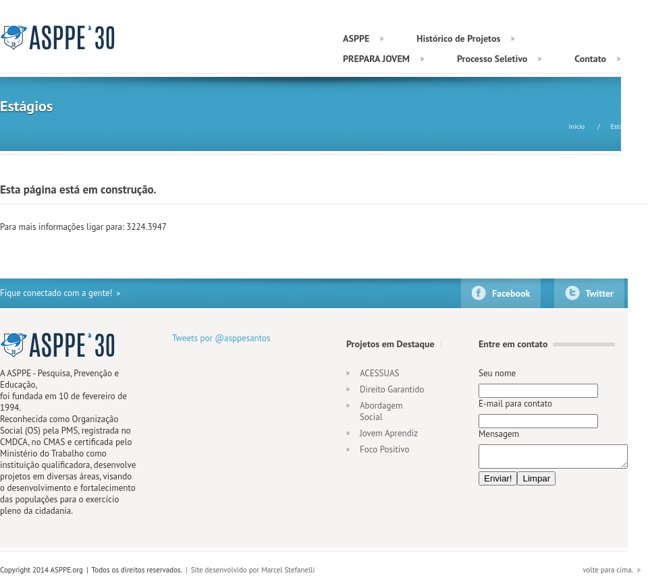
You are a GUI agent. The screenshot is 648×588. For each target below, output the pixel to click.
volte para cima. (608, 570)
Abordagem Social (381, 411)
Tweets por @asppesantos (221, 338)
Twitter (599, 293)
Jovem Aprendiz (389, 433)
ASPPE (59, 37)
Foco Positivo (384, 449)
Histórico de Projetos (458, 38)
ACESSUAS (379, 373)
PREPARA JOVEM (376, 59)
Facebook (511, 293)
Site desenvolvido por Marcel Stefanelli (253, 570)
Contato (590, 59)
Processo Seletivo (492, 59)
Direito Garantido (392, 389)
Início (577, 126)
